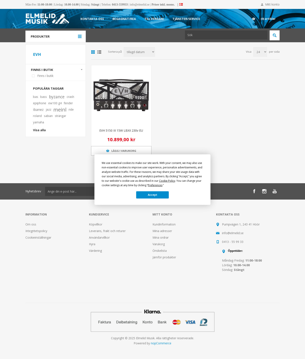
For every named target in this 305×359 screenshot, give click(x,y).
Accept (152, 195)
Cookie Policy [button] (167, 181)
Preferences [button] (155, 185)
